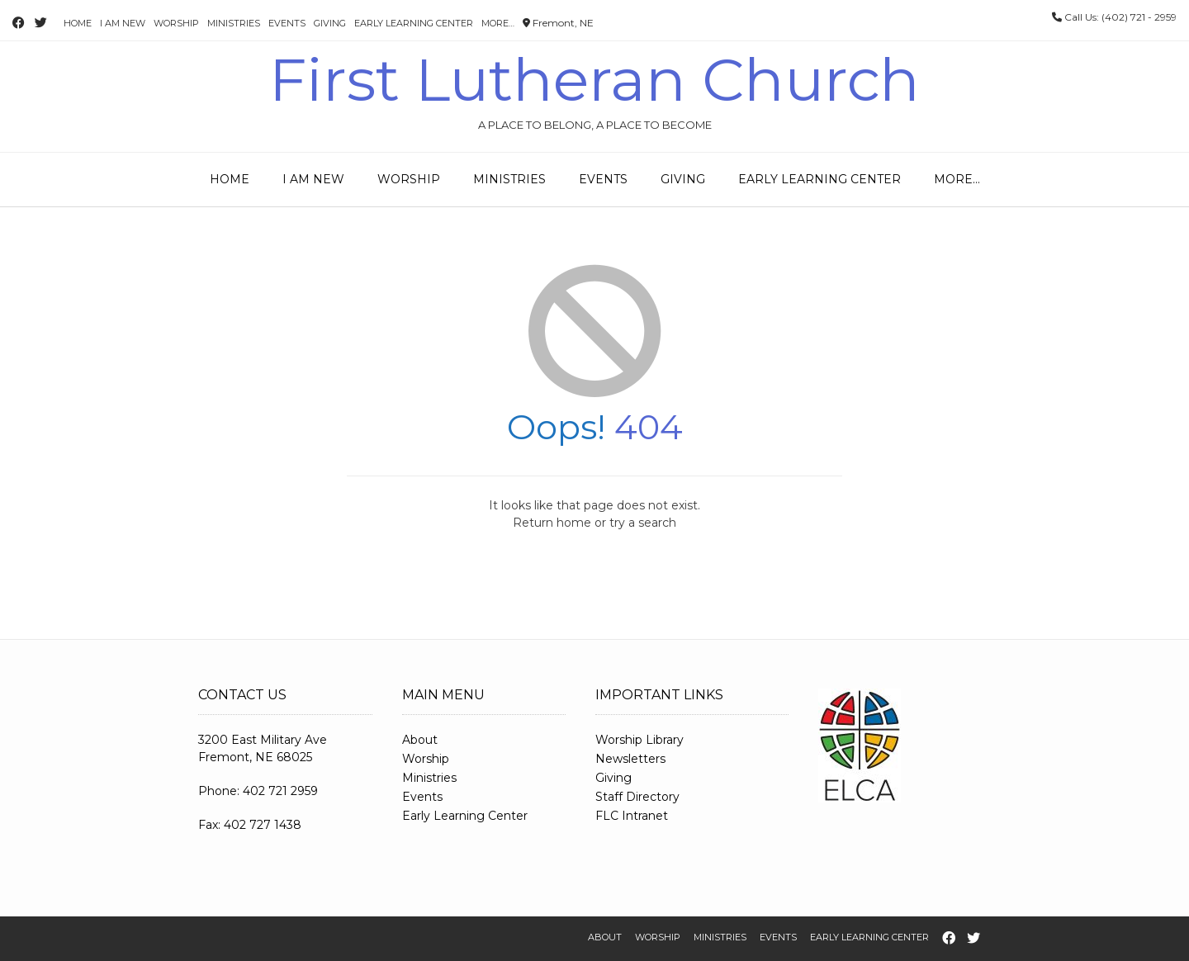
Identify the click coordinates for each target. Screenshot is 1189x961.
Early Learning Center (413, 23)
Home (78, 23)
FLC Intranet (631, 815)
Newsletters (630, 758)
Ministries (233, 23)
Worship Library (639, 739)
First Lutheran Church (594, 79)
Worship (176, 23)
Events (287, 23)
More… (497, 23)
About (420, 739)
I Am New (122, 23)
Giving (330, 23)
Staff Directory (637, 796)
